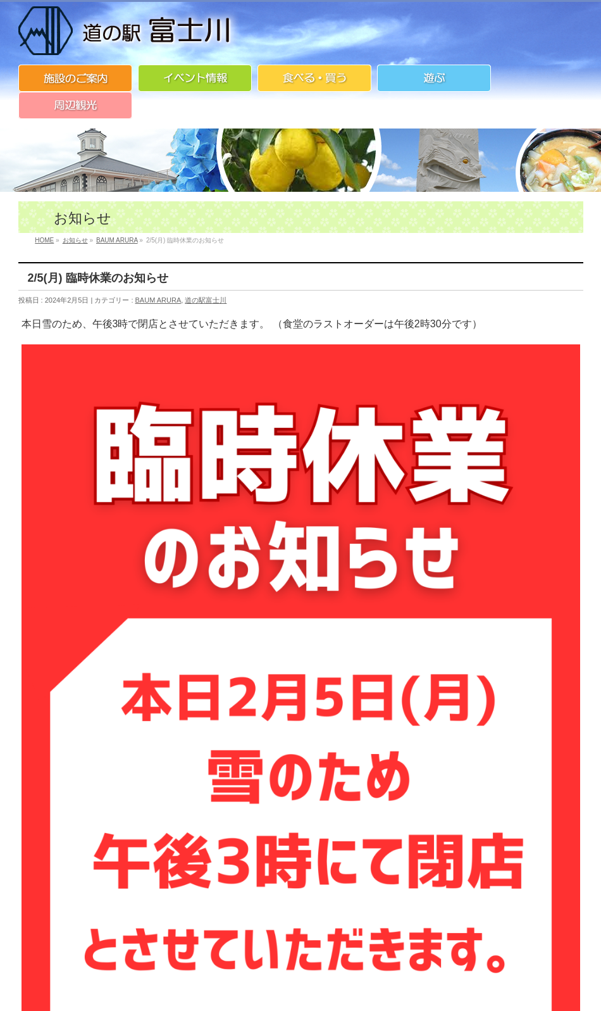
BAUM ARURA (158, 300)
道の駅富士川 (205, 300)
